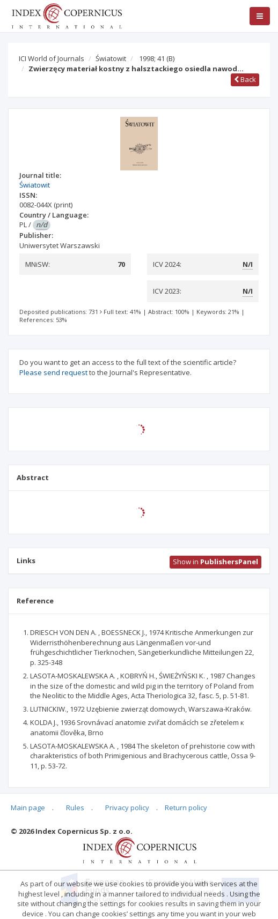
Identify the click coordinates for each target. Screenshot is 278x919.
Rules (75, 807)
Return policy (186, 807)
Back (245, 79)
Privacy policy (127, 807)
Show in (215, 561)
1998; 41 (156, 58)
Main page (28, 807)
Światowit (111, 58)
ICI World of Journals (51, 58)
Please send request (53, 372)
